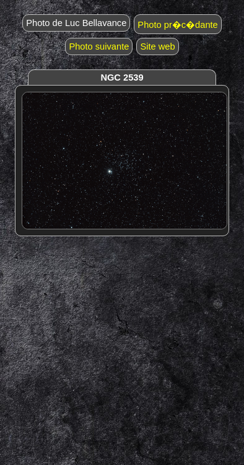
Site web (157, 46)
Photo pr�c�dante (177, 25)
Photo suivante (99, 46)
